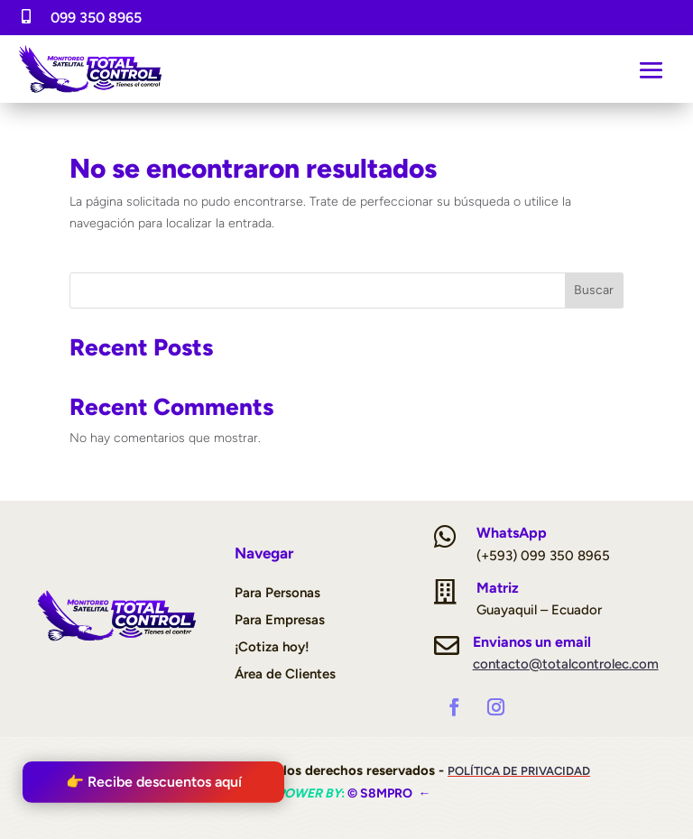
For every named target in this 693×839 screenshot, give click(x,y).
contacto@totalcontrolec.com (566, 664)
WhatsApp (511, 532)
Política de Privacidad (519, 771)
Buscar (594, 290)
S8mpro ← (395, 793)
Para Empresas (280, 620)
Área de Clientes (285, 674)
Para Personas (277, 593)
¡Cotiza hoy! (272, 647)
